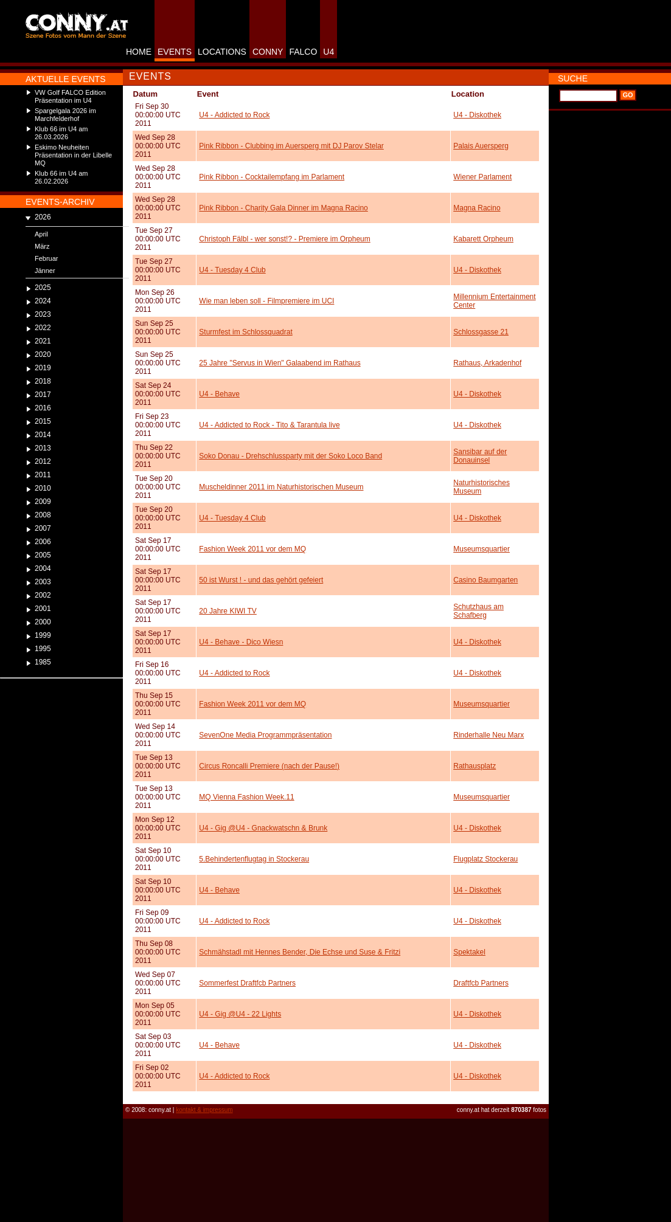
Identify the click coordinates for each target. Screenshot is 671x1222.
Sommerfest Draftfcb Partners (247, 983)
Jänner (45, 270)
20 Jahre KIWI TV (227, 611)
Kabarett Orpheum (483, 239)
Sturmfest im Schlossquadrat (245, 332)
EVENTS (175, 52)
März (42, 246)
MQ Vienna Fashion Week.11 (246, 797)
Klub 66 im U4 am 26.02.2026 (61, 177)
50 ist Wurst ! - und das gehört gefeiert (261, 580)
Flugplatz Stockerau (485, 859)
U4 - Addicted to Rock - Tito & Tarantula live (269, 425)
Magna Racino (476, 208)
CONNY (267, 52)
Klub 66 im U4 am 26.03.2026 (61, 132)
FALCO (303, 52)
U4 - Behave (219, 394)
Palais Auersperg (481, 146)
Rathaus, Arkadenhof (487, 363)
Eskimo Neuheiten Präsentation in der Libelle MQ (73, 155)
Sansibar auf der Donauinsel (480, 455)
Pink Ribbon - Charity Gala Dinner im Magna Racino (283, 208)
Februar (46, 258)
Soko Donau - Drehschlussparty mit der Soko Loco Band (290, 456)
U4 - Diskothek (477, 115)
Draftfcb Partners (481, 983)
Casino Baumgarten (485, 580)
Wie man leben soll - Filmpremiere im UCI (266, 301)
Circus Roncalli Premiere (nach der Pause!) (269, 766)
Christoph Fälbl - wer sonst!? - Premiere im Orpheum (284, 239)
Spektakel (469, 952)
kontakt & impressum (204, 1109)
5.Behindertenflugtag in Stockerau (254, 859)
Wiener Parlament (482, 177)
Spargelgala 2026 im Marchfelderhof (65, 114)
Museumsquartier (481, 549)
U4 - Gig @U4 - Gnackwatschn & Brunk (263, 828)
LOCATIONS (222, 52)
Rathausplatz (474, 766)
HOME (138, 52)
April (41, 234)
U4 (328, 52)
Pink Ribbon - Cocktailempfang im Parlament (271, 177)
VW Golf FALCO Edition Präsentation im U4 (70, 96)
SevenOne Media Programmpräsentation (265, 735)
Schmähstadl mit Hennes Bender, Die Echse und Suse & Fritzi (299, 952)
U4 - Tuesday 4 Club (232, 270)
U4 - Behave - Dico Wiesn (241, 642)
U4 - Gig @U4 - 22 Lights (240, 1014)
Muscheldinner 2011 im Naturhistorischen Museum (281, 487)
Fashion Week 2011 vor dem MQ (252, 549)
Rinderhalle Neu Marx (488, 735)
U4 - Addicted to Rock (234, 115)
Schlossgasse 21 (481, 332)
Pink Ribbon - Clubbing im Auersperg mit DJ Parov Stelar (291, 146)
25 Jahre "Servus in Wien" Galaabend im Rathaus (279, 363)
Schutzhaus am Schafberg (478, 611)
